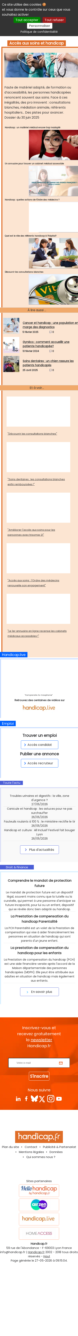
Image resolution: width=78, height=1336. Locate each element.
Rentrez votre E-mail (40, 1113)
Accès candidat (37, 744)
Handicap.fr (36, 1310)
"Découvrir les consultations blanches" (32, 433)
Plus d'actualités (38, 849)
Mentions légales (31, 1210)
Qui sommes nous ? (40, 1215)
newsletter (41, 1098)
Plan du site (10, 1205)
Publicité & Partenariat (59, 1205)
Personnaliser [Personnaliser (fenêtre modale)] (39, 25)
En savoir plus (38, 1050)
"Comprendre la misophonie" (39, 695)
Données (56, 1210)
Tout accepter (27, 20)
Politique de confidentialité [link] (39, 32)
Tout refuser (54, 20)
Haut (46, 1315)
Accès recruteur (38, 763)
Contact (31, 1205)
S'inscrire (39, 1134)
